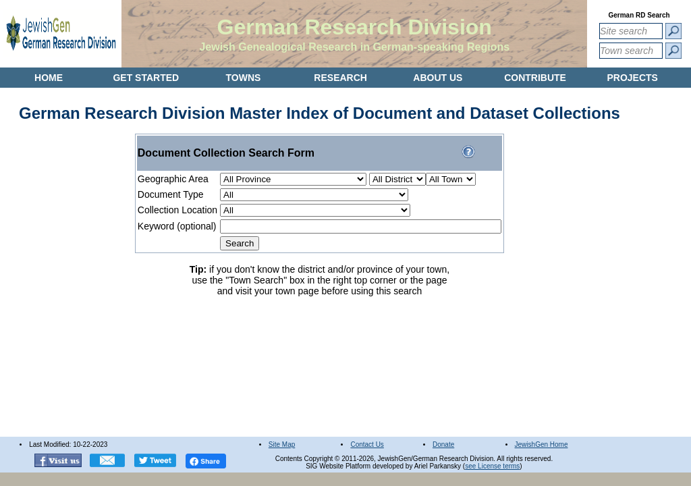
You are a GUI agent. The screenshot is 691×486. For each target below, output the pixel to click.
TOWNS (243, 77)
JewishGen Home (541, 444)
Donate (443, 444)
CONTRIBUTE (535, 77)
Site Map (282, 444)
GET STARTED (146, 77)
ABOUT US (437, 77)
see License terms (492, 466)
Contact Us (366, 444)
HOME (48, 77)
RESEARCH (340, 77)
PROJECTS (632, 77)
